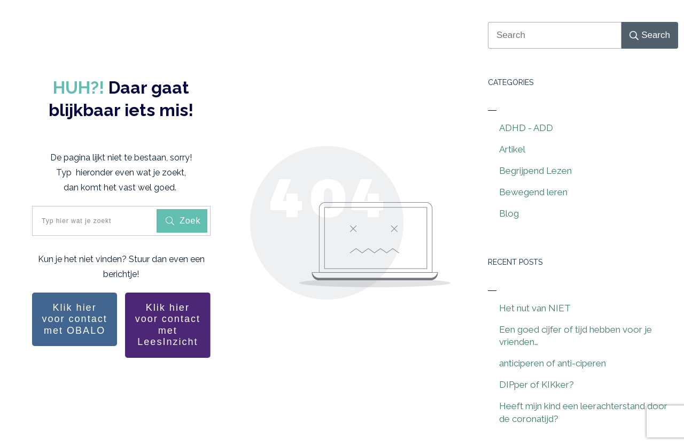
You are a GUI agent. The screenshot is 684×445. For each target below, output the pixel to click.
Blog (509, 213)
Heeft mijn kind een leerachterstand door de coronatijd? (583, 412)
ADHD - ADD (526, 127)
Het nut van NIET (535, 308)
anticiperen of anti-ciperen (552, 363)
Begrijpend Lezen (535, 170)
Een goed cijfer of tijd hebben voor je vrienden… (575, 336)
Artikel (512, 149)
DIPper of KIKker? (536, 384)
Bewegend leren (533, 192)
